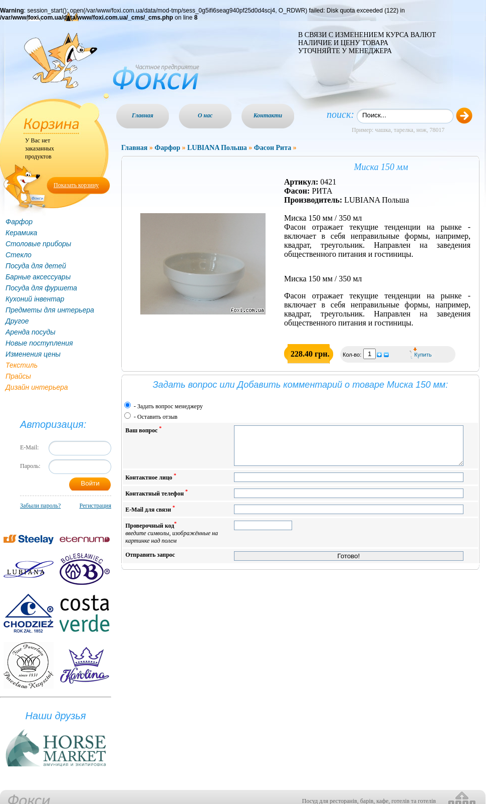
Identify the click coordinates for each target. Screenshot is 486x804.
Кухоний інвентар (35, 299)
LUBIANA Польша (217, 147)
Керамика (21, 233)
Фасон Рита (272, 147)
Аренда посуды (30, 332)
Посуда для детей (36, 266)
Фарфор (19, 222)
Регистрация (95, 505)
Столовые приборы (38, 244)
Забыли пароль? (40, 505)
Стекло (19, 255)
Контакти (268, 115)
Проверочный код (171, 540)
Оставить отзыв (157, 416)
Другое (17, 321)
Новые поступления (39, 343)
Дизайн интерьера (37, 387)
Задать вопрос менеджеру (170, 406)
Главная (142, 115)
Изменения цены (33, 354)
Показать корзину (76, 185)
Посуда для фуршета (41, 288)
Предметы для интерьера (50, 310)
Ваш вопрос (143, 429)
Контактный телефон (156, 500)
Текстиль (22, 365)
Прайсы (18, 376)
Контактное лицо (150, 484)
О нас (205, 115)
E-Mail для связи (150, 516)
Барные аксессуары (38, 277)
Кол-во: (353, 355)
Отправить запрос (150, 562)
